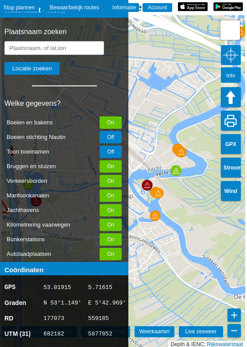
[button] (155, 215)
